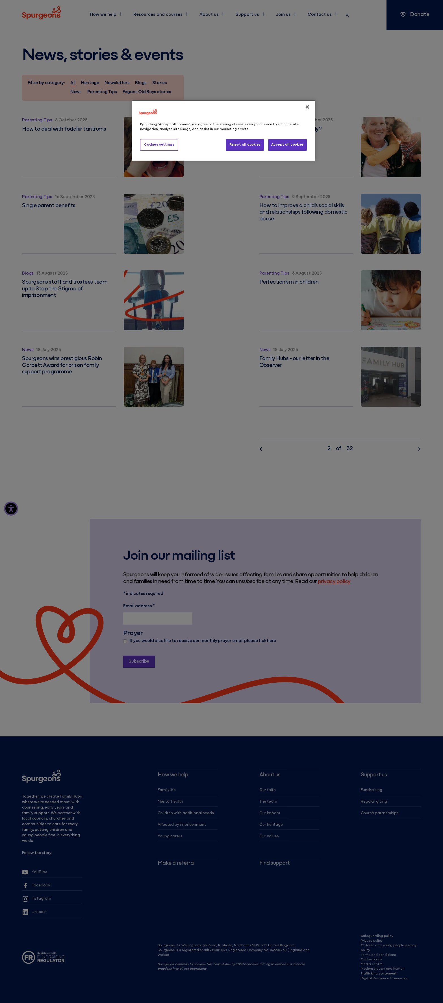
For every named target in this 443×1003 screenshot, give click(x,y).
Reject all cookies (244, 144)
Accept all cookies (287, 144)
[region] (223, 130)
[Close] (307, 107)
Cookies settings (159, 144)
